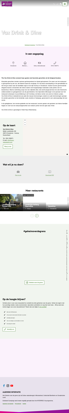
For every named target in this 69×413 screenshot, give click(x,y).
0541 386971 (55, 66)
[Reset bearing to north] (25, 125)
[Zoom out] (25, 122)
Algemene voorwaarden (8, 403)
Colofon (24, 403)
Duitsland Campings (30, 45)
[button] (8, 147)
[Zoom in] (25, 120)
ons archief (42, 307)
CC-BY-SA (68, 204)
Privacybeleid (18, 403)
